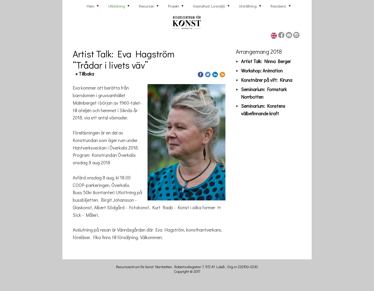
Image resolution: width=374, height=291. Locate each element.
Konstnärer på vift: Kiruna (266, 80)
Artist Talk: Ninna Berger (266, 61)
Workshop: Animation (262, 70)
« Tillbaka (84, 74)
